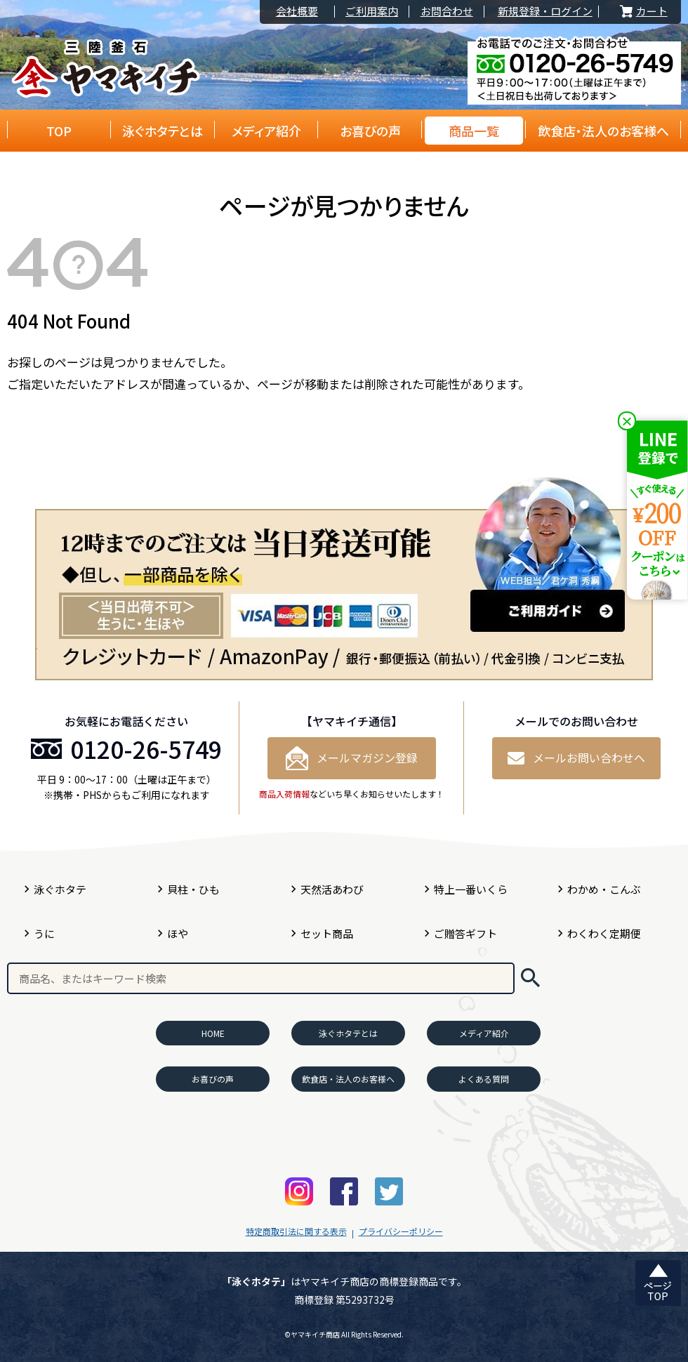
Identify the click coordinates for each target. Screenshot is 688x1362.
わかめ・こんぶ (604, 889)
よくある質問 (483, 1079)
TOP (59, 130)
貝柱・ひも (193, 889)
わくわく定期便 (604, 933)
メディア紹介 (266, 130)
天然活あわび (332, 889)
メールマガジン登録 (352, 758)
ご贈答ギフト (465, 933)
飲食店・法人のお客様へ (603, 130)
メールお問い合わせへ (576, 757)
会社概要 (297, 12)
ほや (177, 933)
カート (642, 12)
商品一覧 (474, 130)
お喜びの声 (370, 130)
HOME (213, 1033)
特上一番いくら (471, 889)
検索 (530, 978)
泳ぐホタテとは (162, 130)
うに (44, 933)
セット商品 (326, 933)
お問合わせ (447, 12)
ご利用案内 (371, 12)
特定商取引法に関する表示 (296, 1231)
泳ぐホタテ (60, 889)
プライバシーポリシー (401, 1231)
